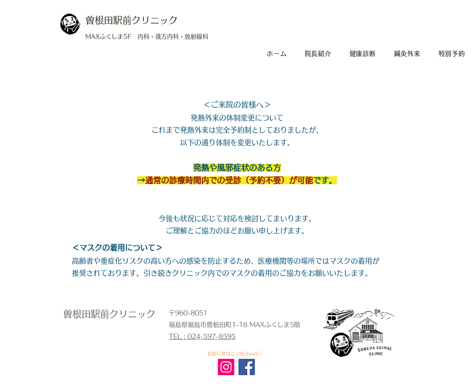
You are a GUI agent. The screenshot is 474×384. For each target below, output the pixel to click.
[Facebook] (246, 367)
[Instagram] (226, 367)
